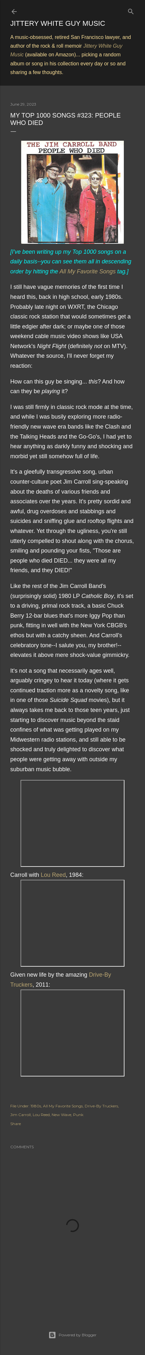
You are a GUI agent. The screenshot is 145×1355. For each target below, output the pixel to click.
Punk (78, 1114)
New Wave (61, 1114)
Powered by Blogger (72, 1335)
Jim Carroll (20, 1114)
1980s (35, 1106)
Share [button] (15, 1123)
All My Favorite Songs (87, 271)
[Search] (131, 10)
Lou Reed (53, 875)
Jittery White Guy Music (57, 23)
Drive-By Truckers (101, 1106)
